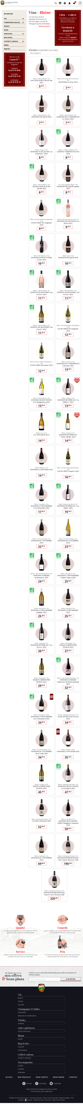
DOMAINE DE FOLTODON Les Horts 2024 (68, 222)
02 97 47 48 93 (14, 70)
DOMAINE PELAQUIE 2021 (68, 258)
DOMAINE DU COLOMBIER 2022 (41, 859)
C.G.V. (72, 1102)
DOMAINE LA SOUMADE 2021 (68, 752)
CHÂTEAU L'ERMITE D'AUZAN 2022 (68, 153)
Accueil (14, 1077)
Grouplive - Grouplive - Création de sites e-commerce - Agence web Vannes (41, 1104)
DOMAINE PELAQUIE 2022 (41, 117)
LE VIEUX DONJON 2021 (41, 821)
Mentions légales (64, 1102)
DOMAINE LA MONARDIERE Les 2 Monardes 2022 (41, 507)
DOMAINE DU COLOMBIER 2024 (41, 542)
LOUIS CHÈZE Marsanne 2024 (41, 365)
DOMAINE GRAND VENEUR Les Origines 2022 (68, 787)
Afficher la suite (43, 26)
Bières (6, 45)
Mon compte (49, 1077)
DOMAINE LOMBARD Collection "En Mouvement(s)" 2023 (68, 682)
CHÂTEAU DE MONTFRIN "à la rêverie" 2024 (41, 293)
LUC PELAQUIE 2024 (41, 435)
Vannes (27, 1087)
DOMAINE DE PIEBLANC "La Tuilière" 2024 (68, 401)
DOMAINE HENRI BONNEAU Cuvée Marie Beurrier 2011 (68, 859)
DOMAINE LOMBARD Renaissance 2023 (41, 577)
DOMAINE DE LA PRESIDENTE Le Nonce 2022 (68, 118)
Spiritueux (8, 34)
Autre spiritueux (26, 1028)
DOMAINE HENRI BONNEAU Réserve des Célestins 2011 (54, 894)
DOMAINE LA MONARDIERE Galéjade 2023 (41, 611)
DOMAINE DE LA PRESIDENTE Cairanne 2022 (68, 365)
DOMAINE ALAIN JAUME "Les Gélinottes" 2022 (41, 153)
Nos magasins (25, 1062)
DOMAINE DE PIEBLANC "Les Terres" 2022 (41, 646)
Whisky (7, 26)
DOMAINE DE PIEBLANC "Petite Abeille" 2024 (68, 436)
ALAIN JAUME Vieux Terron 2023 (68, 718)
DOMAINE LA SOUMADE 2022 (41, 470)
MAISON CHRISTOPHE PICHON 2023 (68, 646)
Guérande (40, 1087)
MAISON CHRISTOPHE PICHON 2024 (41, 681)
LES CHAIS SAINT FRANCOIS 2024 (41, 82)
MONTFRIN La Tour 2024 (68, 82)
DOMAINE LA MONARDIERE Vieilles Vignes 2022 (68, 577)
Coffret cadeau (25, 1054)
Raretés (7, 49)
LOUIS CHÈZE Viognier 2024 (68, 471)
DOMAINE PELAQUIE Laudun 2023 (68, 188)
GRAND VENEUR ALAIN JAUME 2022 (41, 188)
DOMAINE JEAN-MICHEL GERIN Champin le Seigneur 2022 (68, 823)
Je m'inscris (70, 979)
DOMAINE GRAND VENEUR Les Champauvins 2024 (41, 401)
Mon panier (66, 1077)
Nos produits (30, 1077)
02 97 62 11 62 (14, 76)
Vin (5, 18)
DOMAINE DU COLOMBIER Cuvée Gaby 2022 (41, 753)
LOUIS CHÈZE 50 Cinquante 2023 (41, 224)
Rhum (6, 30)
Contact (41, 1081)
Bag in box (8, 37)
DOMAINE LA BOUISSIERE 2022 (68, 611)
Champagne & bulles (12, 22)
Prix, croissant (35, 53)
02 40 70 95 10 (14, 82)
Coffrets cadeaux (11, 41)
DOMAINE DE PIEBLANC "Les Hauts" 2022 (68, 507)
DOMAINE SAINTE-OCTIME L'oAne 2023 (41, 259)
